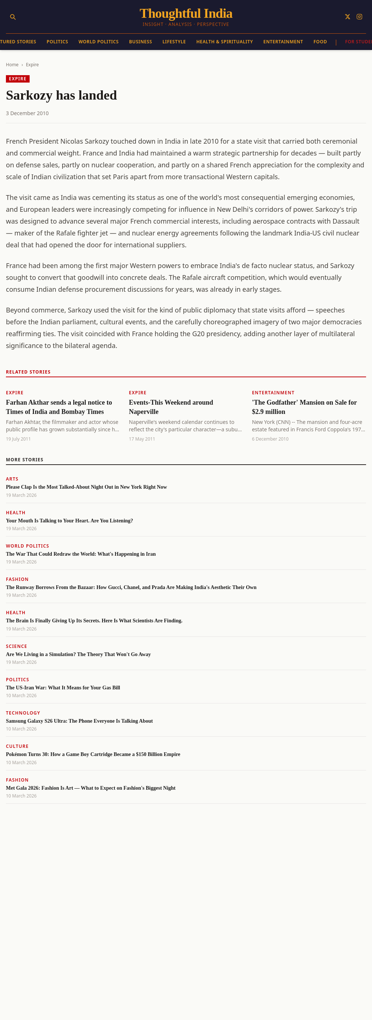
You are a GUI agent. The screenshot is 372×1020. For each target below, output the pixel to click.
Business (140, 42)
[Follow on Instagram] (359, 16)
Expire (32, 64)
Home (12, 64)
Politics (57, 42)
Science (16, 646)
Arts (12, 479)
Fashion (17, 579)
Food (320, 42)
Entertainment (283, 42)
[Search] (12, 16)
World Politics (98, 42)
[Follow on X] (347, 16)
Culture (17, 746)
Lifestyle (174, 42)
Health (16, 512)
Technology (23, 713)
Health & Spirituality (224, 42)
